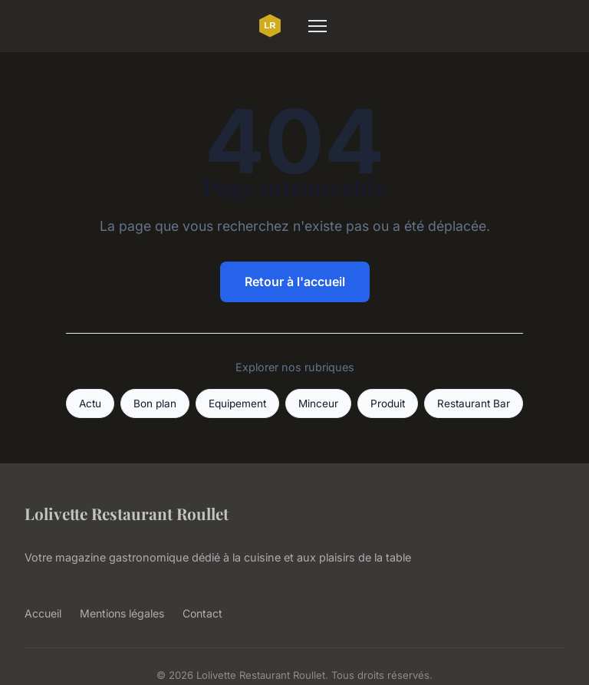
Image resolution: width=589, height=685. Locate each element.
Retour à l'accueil (295, 281)
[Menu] (317, 26)
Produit (387, 403)
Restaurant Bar (473, 403)
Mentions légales (122, 613)
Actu (90, 403)
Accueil (43, 613)
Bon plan (154, 403)
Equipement (237, 403)
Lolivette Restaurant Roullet (127, 513)
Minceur (318, 403)
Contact (202, 613)
